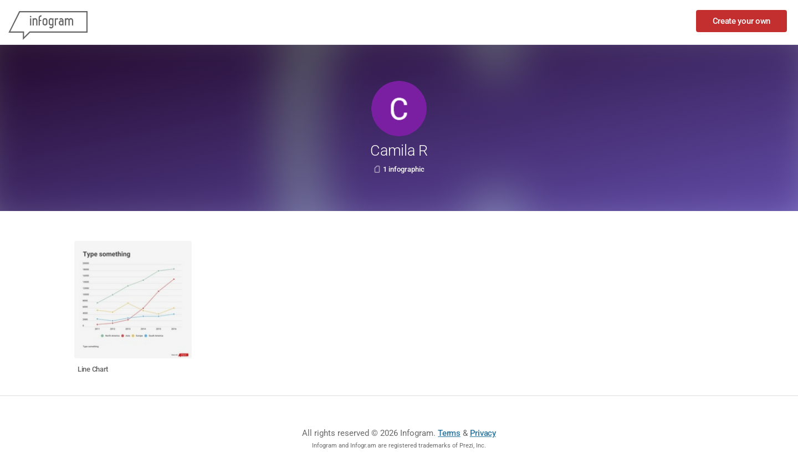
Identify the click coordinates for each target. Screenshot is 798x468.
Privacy (483, 433)
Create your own (742, 21)
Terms (449, 433)
